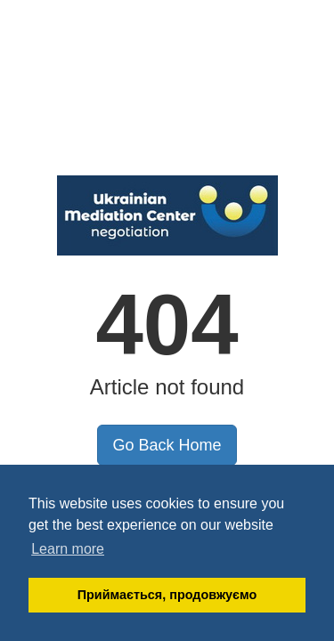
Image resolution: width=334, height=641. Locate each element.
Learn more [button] (67, 548)
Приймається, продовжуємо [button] (167, 595)
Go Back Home (166, 445)
